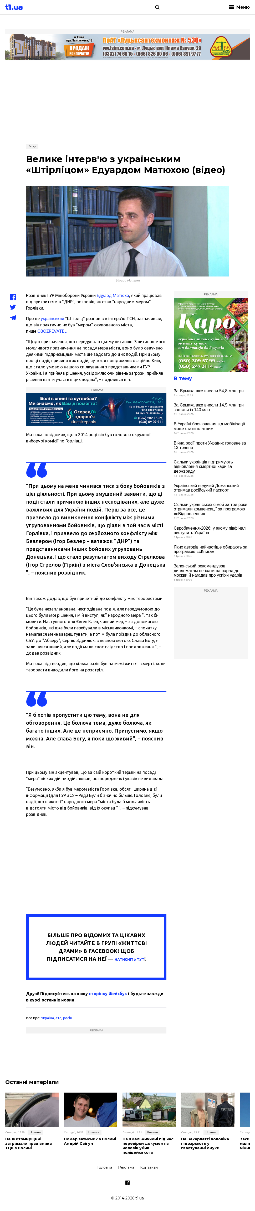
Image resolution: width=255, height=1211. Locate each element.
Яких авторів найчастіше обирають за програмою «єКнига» (210, 549)
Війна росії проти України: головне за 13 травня (210, 445)
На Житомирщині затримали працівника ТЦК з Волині (28, 1143)
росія (67, 1018)
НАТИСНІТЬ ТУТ (129, 959)
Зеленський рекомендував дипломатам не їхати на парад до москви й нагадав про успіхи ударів (208, 570)
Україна (47, 1018)
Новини (35, 1132)
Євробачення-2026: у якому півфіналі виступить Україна (210, 530)
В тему (183, 378)
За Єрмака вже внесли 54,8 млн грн (209, 391)
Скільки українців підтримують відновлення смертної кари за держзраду (203, 466)
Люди (32, 146)
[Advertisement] (127, 101)
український (52, 318)
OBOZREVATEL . (52, 331)
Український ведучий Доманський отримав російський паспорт (206, 488)
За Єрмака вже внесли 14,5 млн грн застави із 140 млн (209, 407)
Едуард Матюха (113, 295)
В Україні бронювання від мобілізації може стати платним (209, 426)
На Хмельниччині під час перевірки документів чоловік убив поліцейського (148, 1146)
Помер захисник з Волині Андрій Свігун (90, 1141)
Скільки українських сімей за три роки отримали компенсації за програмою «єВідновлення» (210, 509)
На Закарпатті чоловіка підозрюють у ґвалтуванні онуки (205, 1143)
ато (58, 1018)
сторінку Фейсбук (108, 993)
